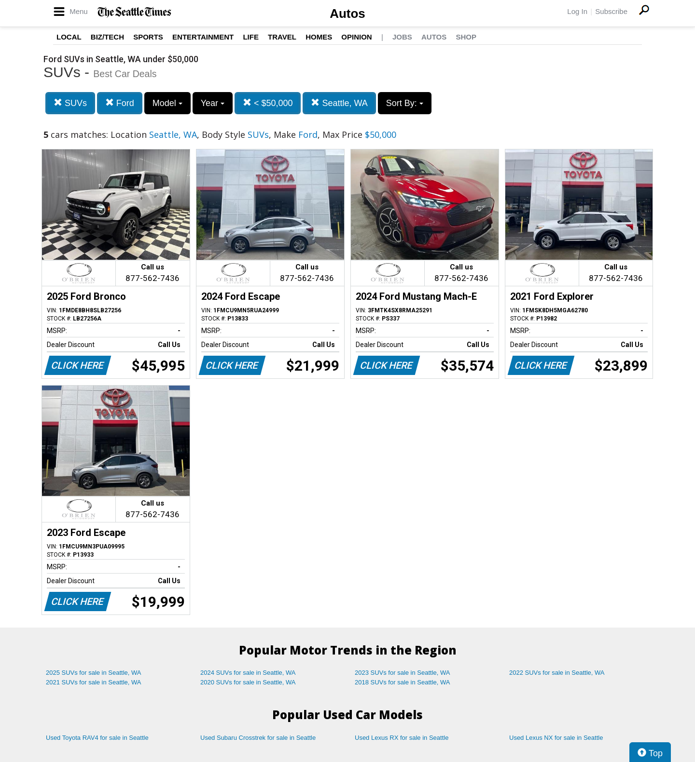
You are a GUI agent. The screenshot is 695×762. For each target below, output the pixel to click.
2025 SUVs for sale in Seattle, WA (93, 672)
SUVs (70, 103)
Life (251, 37)
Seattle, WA (339, 103)
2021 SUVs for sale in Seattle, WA (93, 682)
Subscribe (611, 11)
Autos (347, 13)
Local (69, 37)
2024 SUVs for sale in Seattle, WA (248, 672)
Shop (466, 37)
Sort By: (404, 103)
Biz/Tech (107, 37)
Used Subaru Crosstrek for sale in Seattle (258, 737)
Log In (577, 11)
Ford (119, 103)
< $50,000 (268, 103)
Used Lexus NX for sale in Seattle (556, 737)
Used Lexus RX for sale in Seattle (401, 737)
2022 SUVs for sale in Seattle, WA (557, 672)
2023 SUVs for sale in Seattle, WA (402, 672)
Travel (282, 37)
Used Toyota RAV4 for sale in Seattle (97, 737)
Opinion (356, 37)
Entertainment (203, 37)
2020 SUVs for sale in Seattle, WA (248, 682)
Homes (319, 37)
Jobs (402, 37)
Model (167, 103)
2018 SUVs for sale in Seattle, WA (402, 682)
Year (212, 103)
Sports (148, 37)
